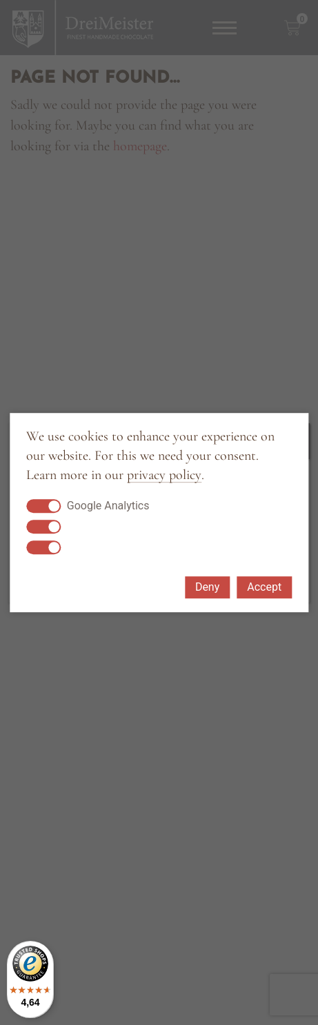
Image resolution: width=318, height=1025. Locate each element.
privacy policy (164, 475)
